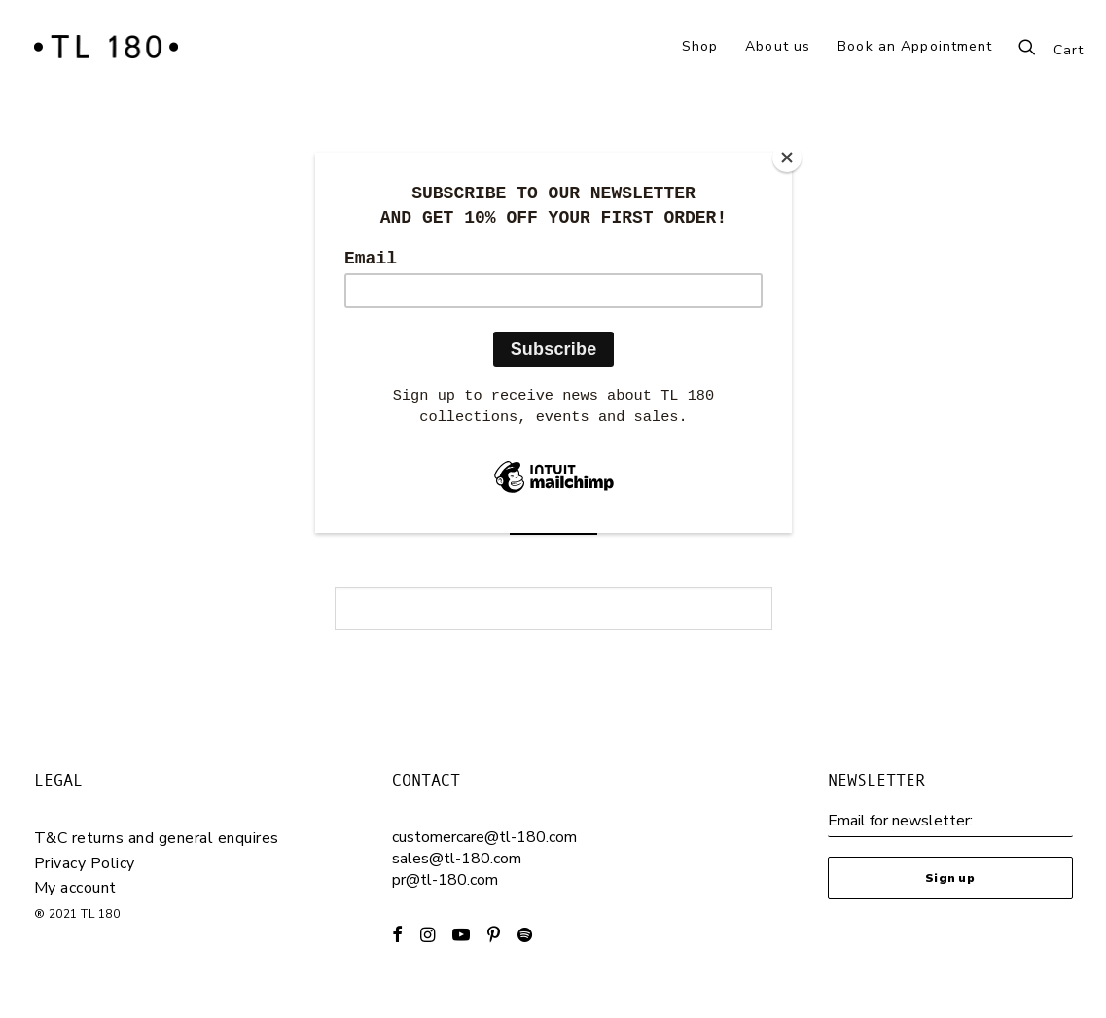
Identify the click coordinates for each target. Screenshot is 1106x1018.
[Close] (787, 157)
